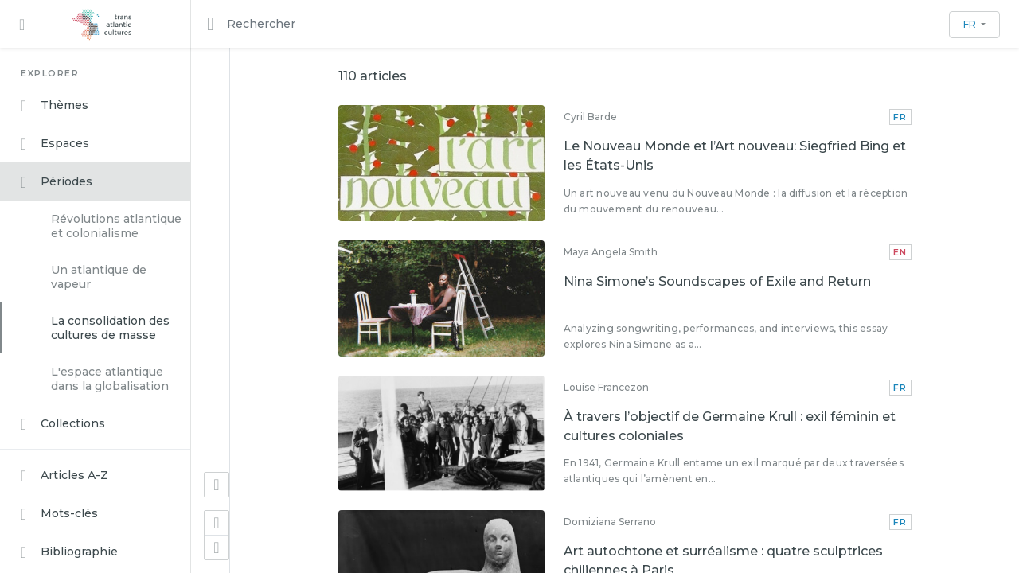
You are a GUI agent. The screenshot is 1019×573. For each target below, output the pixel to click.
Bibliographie (69, 552)
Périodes (56, 182)
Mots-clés (59, 514)
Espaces (55, 144)
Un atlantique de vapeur (98, 277)
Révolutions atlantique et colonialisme (116, 226)
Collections (63, 424)
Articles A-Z (64, 475)
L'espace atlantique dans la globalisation (110, 378)
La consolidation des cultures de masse (110, 328)
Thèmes (54, 105)
